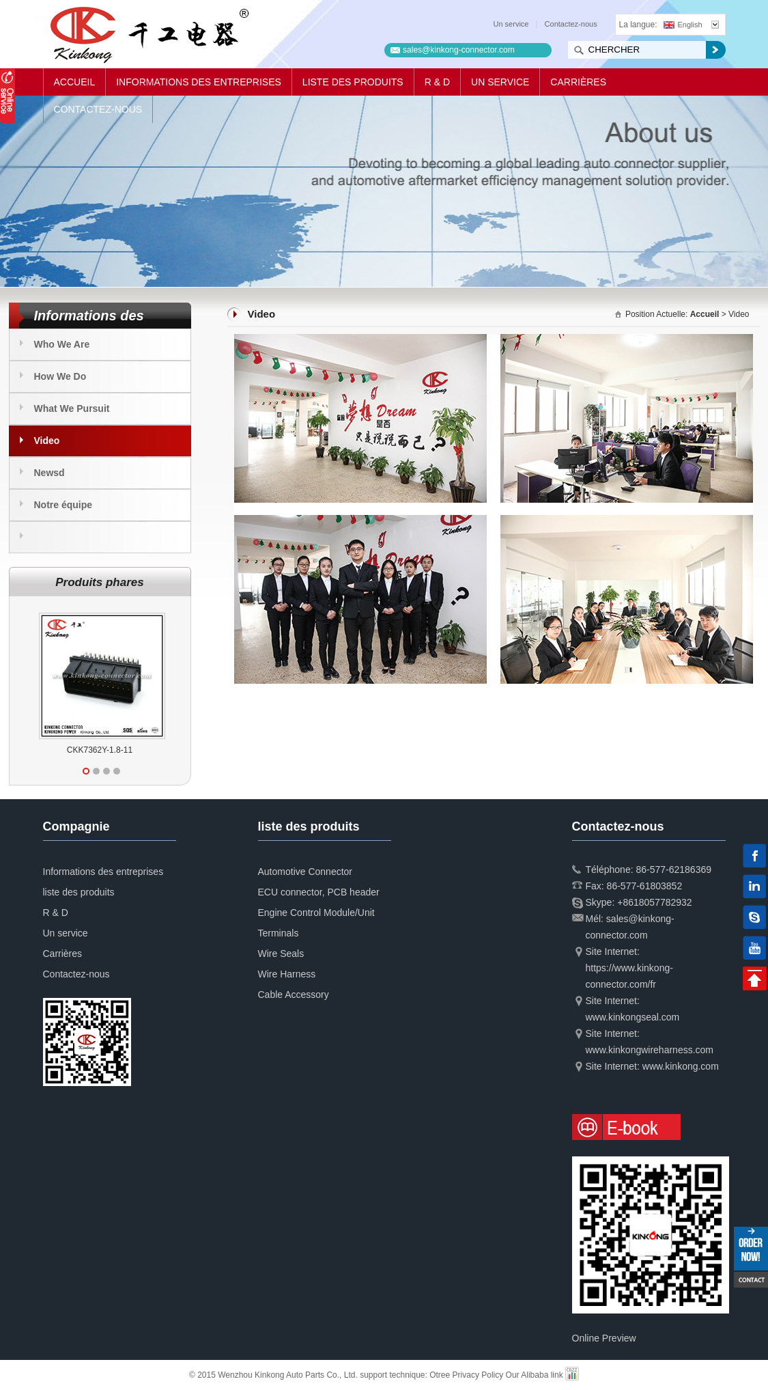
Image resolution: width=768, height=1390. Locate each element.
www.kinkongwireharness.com (650, 1049)
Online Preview (604, 1338)
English (683, 24)
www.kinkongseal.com (633, 1017)
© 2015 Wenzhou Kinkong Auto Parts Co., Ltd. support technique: (309, 1375)
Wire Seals (281, 953)
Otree (439, 1375)
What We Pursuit (72, 408)
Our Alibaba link (534, 1375)
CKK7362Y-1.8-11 (99, 750)
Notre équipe (63, 504)
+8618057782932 (654, 902)
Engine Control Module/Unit (316, 912)
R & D (437, 82)
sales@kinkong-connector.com (459, 50)
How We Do (60, 376)
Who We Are (62, 344)
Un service (511, 24)
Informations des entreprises (198, 82)
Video (47, 440)
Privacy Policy (478, 1375)
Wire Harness (287, 974)
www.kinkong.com (680, 1066)
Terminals (278, 933)
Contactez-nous (571, 24)
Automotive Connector (305, 871)
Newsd (49, 472)
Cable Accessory (293, 994)
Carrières (578, 82)
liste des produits (352, 82)
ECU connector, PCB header (319, 892)
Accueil (75, 82)
